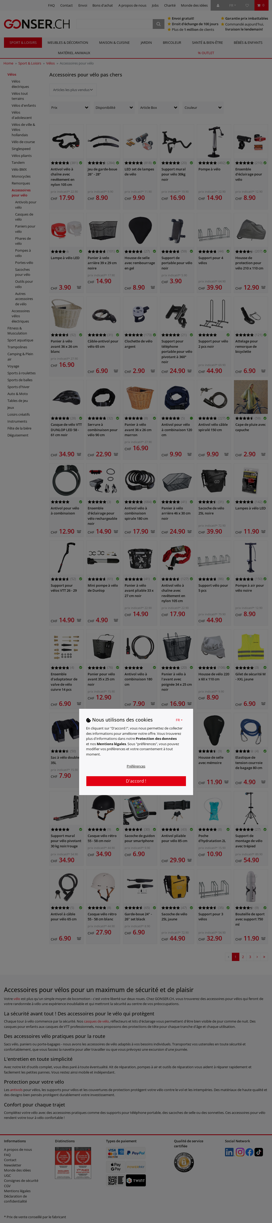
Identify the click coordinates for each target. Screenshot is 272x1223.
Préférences (136, 766)
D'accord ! (136, 781)
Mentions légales (111, 743)
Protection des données (156, 738)
